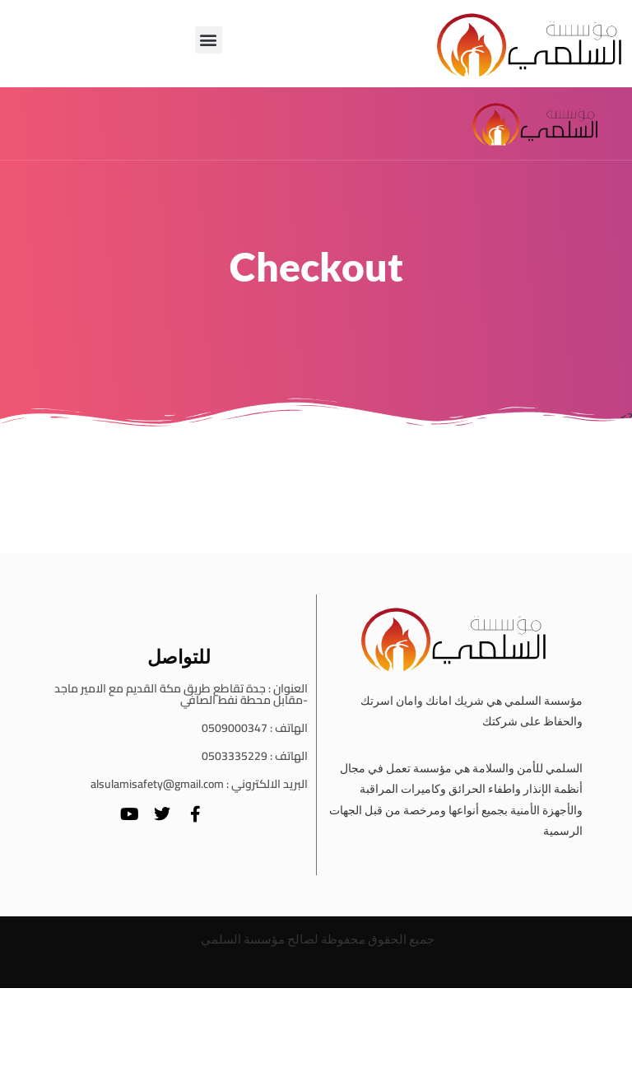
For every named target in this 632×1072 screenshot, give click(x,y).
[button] (208, 40)
